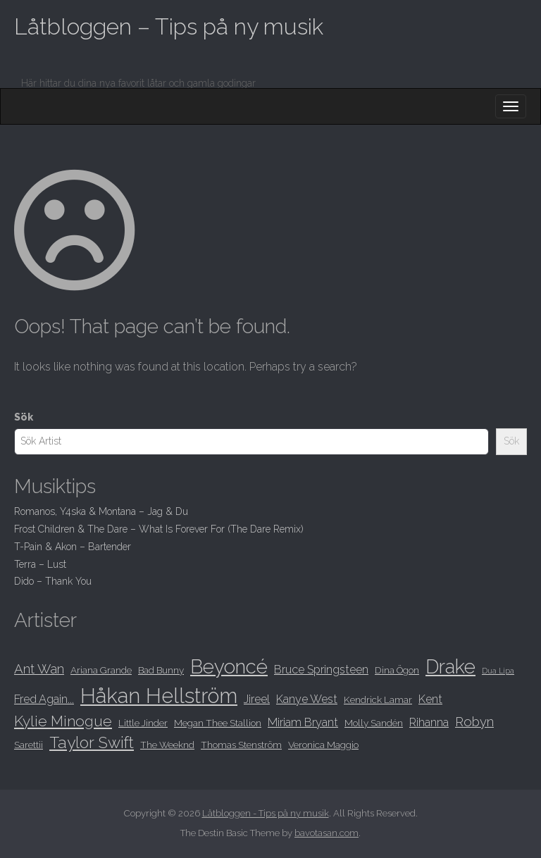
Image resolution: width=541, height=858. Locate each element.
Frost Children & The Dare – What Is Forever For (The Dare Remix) (159, 529)
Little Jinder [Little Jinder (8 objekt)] (143, 722)
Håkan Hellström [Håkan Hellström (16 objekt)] (158, 695)
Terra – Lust (40, 564)
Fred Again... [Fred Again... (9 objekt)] (44, 699)
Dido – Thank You (53, 581)
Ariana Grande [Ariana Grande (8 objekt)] (101, 670)
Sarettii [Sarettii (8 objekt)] (28, 744)
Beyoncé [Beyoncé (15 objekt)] (229, 666)
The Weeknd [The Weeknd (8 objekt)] (167, 744)
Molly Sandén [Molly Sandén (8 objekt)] (373, 722)
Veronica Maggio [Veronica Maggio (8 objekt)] (323, 744)
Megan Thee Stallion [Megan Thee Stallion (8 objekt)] (217, 722)
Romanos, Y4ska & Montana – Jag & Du (101, 511)
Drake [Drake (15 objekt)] (450, 666)
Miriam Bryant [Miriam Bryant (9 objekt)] (303, 722)
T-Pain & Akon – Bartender (72, 546)
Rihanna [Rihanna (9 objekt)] (429, 722)
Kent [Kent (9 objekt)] (430, 699)
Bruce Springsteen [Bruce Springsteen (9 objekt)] (321, 669)
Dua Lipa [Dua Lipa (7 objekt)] (498, 670)
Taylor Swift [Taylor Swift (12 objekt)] (91, 742)
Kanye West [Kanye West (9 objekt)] (306, 699)
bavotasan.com (326, 833)
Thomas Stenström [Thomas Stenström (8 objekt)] (241, 744)
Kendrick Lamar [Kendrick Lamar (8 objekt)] (378, 699)
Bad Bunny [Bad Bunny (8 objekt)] (161, 670)
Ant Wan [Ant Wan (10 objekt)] (39, 668)
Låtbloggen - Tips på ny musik (265, 813)
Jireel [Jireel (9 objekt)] (257, 699)
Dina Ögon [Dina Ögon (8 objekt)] (397, 670)
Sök (23, 417)
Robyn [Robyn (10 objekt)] (474, 721)
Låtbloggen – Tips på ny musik (168, 26)
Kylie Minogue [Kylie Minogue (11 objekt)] (63, 721)
